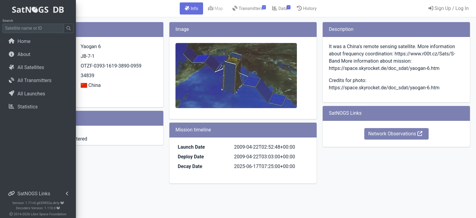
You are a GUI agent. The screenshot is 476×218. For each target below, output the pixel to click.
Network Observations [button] (406, 141)
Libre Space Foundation (48, 214)
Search (7, 21)
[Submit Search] (68, 28)
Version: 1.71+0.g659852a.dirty (38, 203)
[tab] (225, 8)
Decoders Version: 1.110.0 (38, 208)
